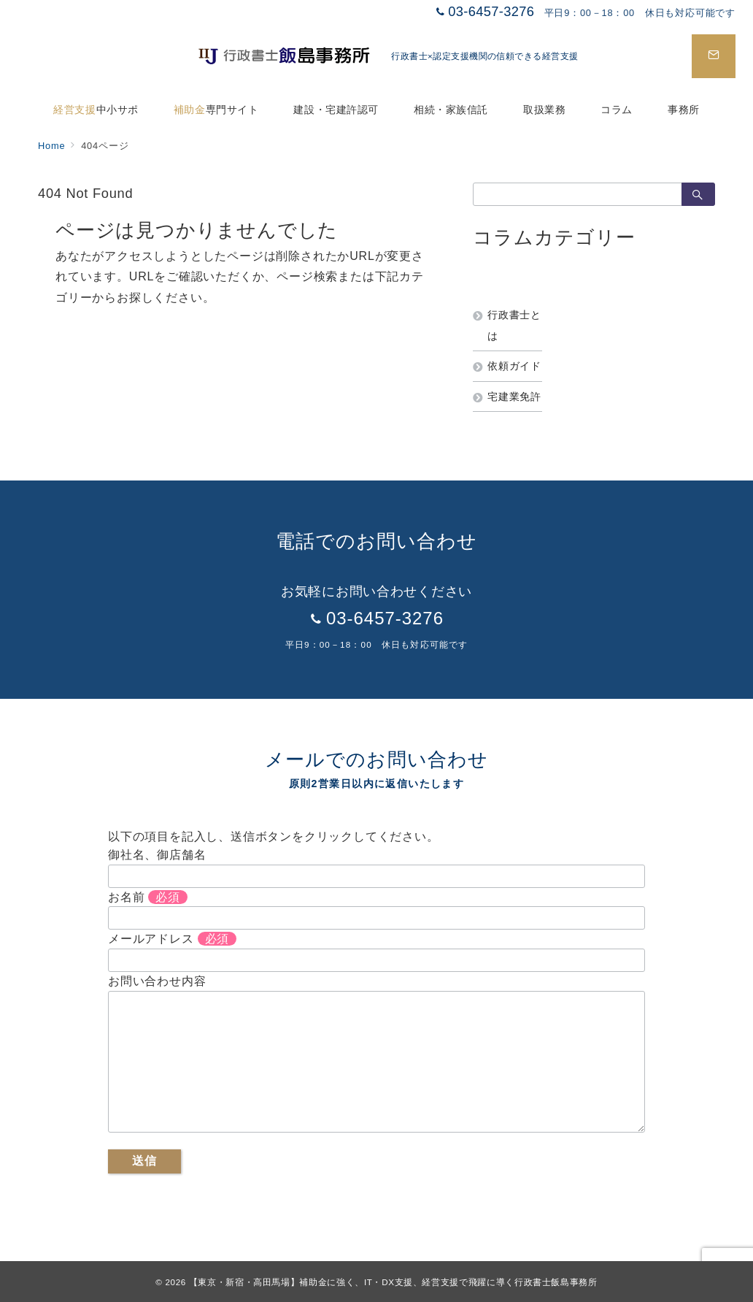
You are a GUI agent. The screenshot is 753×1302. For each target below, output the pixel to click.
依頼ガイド (514, 366)
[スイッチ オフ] (714, 56)
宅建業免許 (514, 396)
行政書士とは (514, 325)
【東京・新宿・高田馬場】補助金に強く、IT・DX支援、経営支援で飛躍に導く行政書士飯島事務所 (393, 1282)
